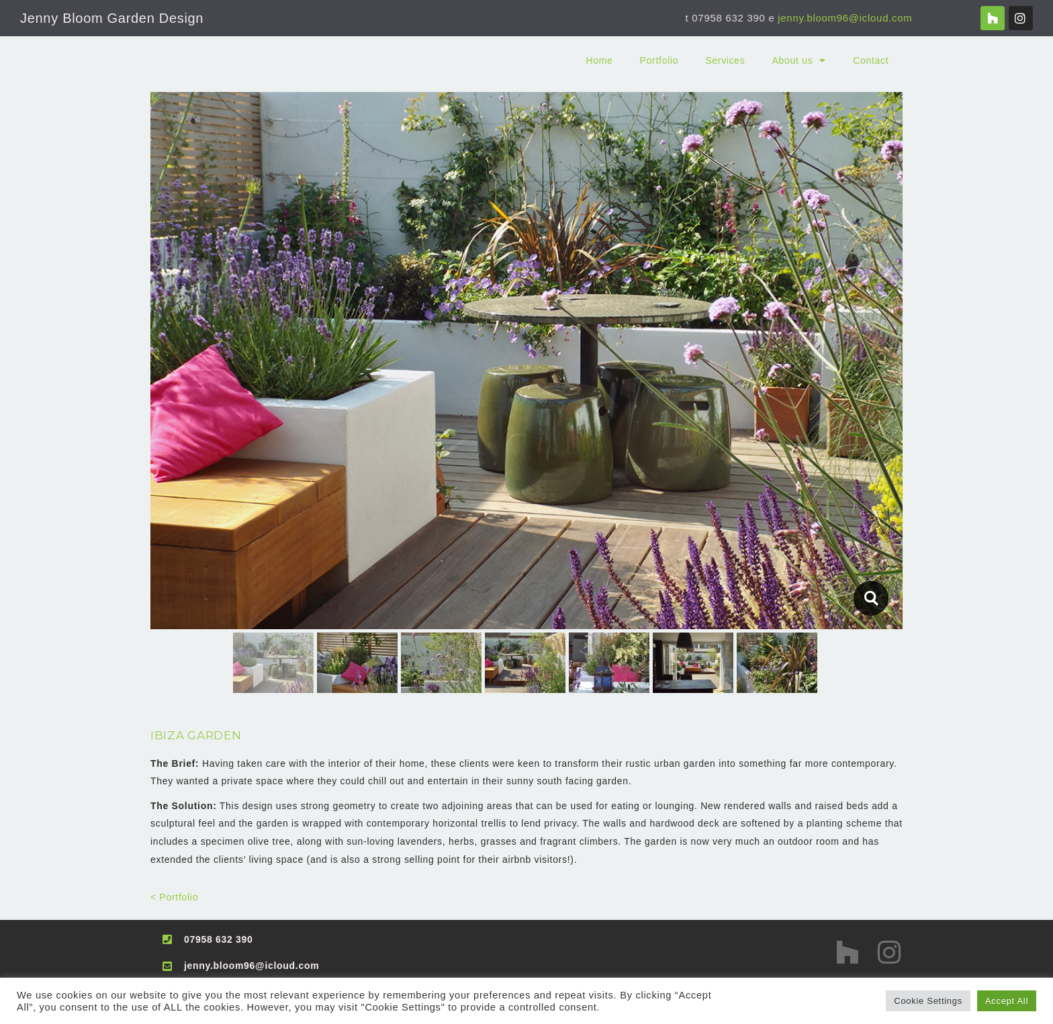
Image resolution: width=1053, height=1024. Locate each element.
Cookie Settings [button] (928, 1001)
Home (599, 60)
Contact (870, 60)
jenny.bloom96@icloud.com (845, 18)
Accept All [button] (1006, 1001)
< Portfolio (174, 897)
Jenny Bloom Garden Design (111, 18)
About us (799, 60)
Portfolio (659, 60)
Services (725, 60)
